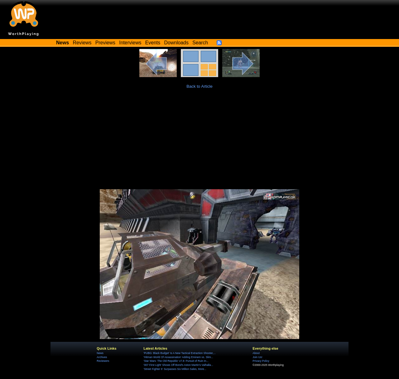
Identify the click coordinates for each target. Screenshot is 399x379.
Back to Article (199, 86)
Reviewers (103, 360)
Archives (102, 357)
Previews (105, 42)
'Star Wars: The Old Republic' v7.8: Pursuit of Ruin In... (175, 360)
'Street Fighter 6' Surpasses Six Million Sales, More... (174, 369)
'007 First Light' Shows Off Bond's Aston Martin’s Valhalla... (178, 365)
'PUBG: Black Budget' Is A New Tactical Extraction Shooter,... (179, 353)
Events (152, 42)
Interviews (130, 42)
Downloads (176, 42)
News (100, 353)
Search (200, 42)
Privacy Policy (260, 360)
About (255, 353)
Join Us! (257, 357)
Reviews (82, 42)
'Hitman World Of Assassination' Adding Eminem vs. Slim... (178, 357)
